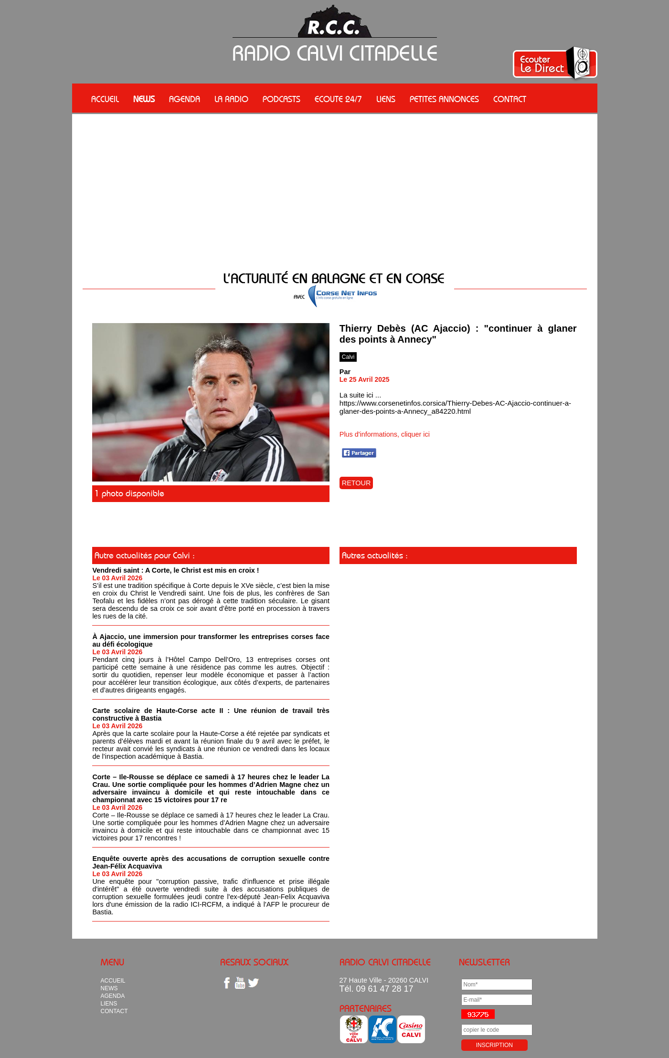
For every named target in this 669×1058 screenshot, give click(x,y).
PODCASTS (281, 99)
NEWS (144, 99)
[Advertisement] (335, 185)
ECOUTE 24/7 (338, 99)
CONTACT (509, 99)
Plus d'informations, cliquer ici (385, 434)
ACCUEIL (105, 99)
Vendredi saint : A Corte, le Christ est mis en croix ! (175, 570)
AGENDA (184, 99)
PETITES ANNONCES (444, 99)
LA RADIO (231, 99)
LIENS (385, 99)
